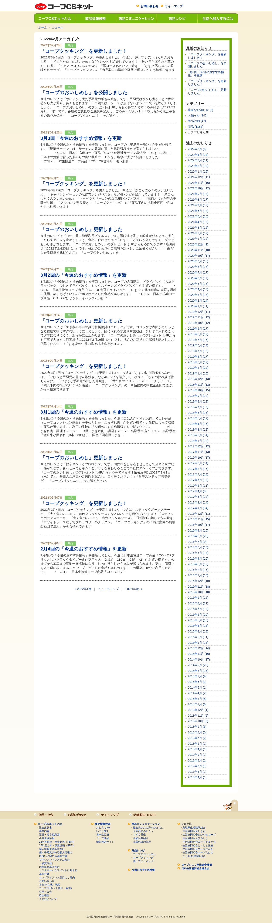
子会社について (48, 898)
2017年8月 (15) (198, 469)
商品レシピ (176, 18)
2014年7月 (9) (197, 676)
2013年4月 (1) (197, 749)
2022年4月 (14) (198, 154)
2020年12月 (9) (198, 244)
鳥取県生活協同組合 (194, 827)
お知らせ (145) (198, 115)
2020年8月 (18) (198, 266)
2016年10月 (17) (199, 524)
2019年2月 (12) (198, 367)
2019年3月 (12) (198, 362)
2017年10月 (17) (199, 457)
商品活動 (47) (197, 121)
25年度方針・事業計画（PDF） (57, 845)
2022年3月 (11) (198, 160)
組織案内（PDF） (145, 815)
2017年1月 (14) (198, 508)
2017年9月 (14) (198, 463)
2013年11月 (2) (198, 715)
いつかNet (102, 831)
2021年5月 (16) (198, 216)
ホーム (42, 27)
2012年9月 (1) (197, 754)
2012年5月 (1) (197, 766)
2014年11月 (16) (199, 653)
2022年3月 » (133, 589)
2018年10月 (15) (199, 390)
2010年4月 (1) (197, 777)
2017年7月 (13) (198, 474)
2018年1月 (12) (198, 440)
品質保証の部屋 (142, 841)
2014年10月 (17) (199, 659)
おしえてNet (103, 827)
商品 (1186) (195, 126)
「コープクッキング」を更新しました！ (83, 51)
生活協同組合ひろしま (195, 838)
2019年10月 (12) (199, 323)
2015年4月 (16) (198, 625)
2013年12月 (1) (198, 710)
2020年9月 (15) (198, 261)
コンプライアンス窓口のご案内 (57, 877)
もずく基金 (139, 834)
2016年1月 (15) (198, 575)
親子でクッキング (143, 861)
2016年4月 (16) (198, 558)
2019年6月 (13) (198, 345)
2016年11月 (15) (199, 519)
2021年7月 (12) (198, 205)
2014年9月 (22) (198, 665)
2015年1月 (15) (198, 642)
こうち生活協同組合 (194, 856)
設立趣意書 (45, 827)
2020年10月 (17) (199, 255)
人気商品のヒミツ (143, 831)
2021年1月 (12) (198, 238)
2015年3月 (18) (198, 631)
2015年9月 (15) (198, 597)
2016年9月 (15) (198, 530)
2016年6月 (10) (198, 547)
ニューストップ (108, 589)
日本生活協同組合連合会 (195, 868)
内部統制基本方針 (49, 866)
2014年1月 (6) (197, 704)
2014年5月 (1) (197, 687)
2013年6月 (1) (197, 743)
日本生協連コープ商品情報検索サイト (105, 838)
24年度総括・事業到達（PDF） (57, 841)
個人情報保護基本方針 (52, 849)
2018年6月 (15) (198, 412)
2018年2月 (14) (198, 435)
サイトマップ (174, 6)
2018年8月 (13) (198, 401)
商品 (70, 45)
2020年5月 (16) (198, 283)
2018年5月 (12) (198, 418)
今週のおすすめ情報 (143, 869)
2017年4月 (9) (197, 491)
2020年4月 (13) (198, 289)
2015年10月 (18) (199, 592)
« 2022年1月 (83, 589)
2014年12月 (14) (199, 648)
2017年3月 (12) (198, 496)
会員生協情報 (46, 838)
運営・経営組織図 (49, 834)
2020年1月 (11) (198, 306)
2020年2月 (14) (198, 300)
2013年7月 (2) (197, 738)
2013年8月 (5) (197, 732)
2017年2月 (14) (198, 502)
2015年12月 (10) (199, 581)
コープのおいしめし (144, 854)
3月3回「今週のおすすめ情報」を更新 (81, 138)
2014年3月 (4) (197, 698)
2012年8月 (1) (197, 760)
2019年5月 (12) (198, 351)
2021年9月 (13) (198, 194)
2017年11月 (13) (199, 452)
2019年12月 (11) (199, 311)
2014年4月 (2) (197, 693)
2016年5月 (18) (198, 552)
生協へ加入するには (217, 18)
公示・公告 (45, 815)
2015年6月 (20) (198, 614)
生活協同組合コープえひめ (198, 852)
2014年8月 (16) (198, 670)
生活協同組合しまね (194, 831)
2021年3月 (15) (198, 227)
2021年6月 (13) (198, 211)
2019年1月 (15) (198, 373)
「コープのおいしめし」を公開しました (83, 92)
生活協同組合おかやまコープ (199, 834)
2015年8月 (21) (198, 603)
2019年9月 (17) (198, 328)
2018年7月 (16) (198, 407)
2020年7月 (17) (198, 272)
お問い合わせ (150, 6)
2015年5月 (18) (198, 620)
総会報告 (44, 895)
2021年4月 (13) (198, 222)
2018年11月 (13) (199, 384)
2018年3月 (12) (198, 429)
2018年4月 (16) (198, 423)
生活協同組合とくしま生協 (198, 845)
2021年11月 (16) (199, 182)
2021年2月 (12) (198, 233)
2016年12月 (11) (199, 513)
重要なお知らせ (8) (200, 110)
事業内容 (44, 831)
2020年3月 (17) (198, 294)
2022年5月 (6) (197, 149)
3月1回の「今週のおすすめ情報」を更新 (83, 412)
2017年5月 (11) (198, 485)
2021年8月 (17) (198, 199)
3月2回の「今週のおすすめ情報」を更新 (83, 275)
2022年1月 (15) (198, 171)
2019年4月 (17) (198, 356)
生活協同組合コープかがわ (198, 849)
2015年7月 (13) (198, 609)
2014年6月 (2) (197, 681)
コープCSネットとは (54, 18)
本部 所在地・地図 (49, 884)
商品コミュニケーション (136, 18)
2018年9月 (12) (198, 395)
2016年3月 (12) (198, 564)
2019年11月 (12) (199, 317)
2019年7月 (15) (198, 340)
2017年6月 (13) (198, 480)
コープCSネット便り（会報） (56, 888)
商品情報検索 (95, 18)
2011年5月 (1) (197, 771)
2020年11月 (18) (199, 250)
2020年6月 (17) (198, 278)
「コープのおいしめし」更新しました (81, 229)
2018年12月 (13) (199, 379)
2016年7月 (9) (197, 541)
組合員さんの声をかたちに (148, 827)
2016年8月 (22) (198, 536)
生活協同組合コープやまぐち (199, 841)
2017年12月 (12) (199, 446)
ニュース (57, 27)
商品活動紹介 (140, 838)
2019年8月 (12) (198, 334)
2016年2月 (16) (198, 569)
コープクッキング (143, 857)
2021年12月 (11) (199, 177)
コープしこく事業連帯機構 (196, 864)
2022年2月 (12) (198, 165)
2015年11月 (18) (199, 586)
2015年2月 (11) (198, 637)
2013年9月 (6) (197, 726)
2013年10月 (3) (198, 721)
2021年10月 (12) (199, 188)
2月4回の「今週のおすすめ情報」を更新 (83, 549)
